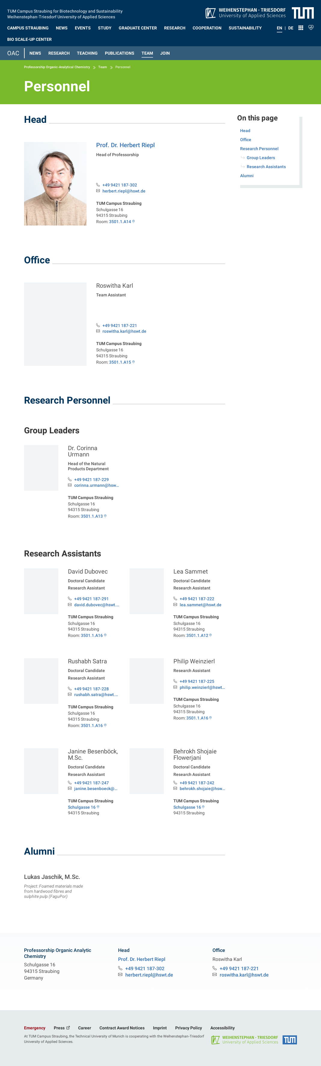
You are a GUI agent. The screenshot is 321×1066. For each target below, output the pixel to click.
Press (60, 1027)
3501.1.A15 (120, 362)
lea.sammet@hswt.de (201, 605)
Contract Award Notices (122, 1027)
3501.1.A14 (120, 221)
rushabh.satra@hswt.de (97, 694)
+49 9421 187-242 (197, 782)
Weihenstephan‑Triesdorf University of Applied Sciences (61, 16)
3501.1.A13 (92, 516)
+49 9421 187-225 (197, 681)
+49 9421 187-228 (91, 688)
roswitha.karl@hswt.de (124, 331)
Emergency (34, 1027)
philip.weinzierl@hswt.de (202, 687)
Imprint (160, 1027)
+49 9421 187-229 (91, 479)
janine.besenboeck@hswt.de (97, 788)
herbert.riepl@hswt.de (123, 191)
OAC (13, 53)
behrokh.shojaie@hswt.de (202, 788)
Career (84, 1027)
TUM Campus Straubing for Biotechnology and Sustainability (65, 10)
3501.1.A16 (92, 635)
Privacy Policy (188, 1027)
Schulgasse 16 (82, 807)
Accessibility (222, 1027)
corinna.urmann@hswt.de (97, 485)
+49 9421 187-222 (197, 598)
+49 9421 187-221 (119, 325)
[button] (28, 26)
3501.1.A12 (197, 635)
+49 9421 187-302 (119, 185)
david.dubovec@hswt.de (97, 605)
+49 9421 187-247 (91, 782)
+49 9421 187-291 (91, 598)
